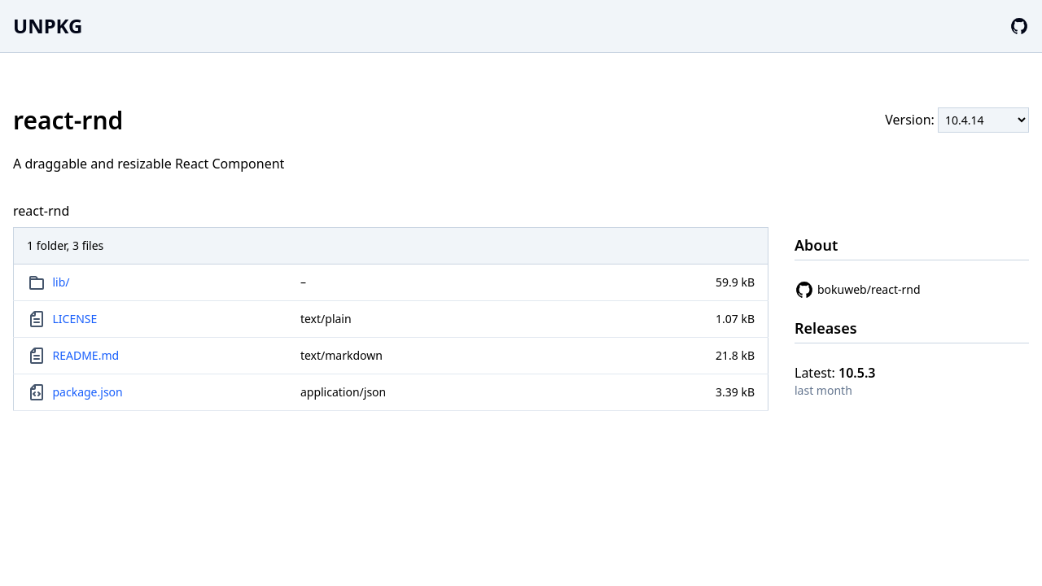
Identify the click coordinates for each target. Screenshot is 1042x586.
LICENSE (75, 318)
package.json (88, 392)
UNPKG (47, 25)
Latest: (835, 373)
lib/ (61, 282)
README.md (86, 355)
